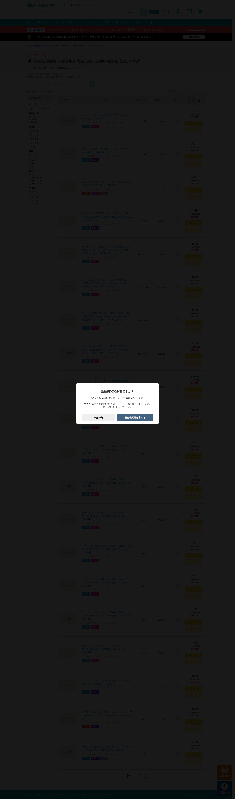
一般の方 (98, 417)
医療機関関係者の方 (135, 417)
